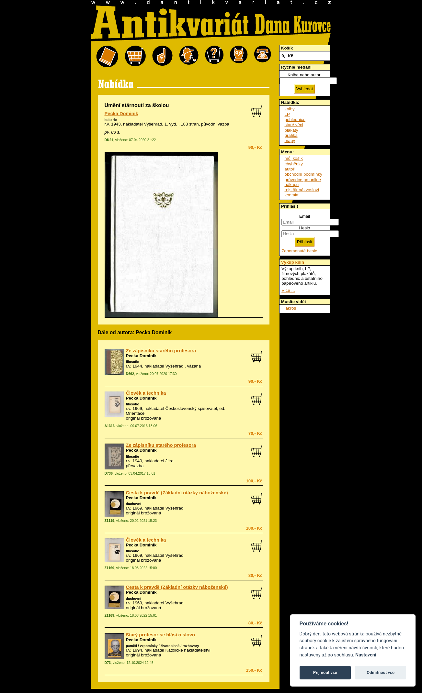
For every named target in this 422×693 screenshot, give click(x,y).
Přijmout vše (325, 672)
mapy (290, 140)
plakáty (291, 130)
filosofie (132, 362)
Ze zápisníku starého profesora (161, 350)
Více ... (288, 290)
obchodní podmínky (303, 174)
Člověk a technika (146, 393)
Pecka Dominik (121, 113)
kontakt (292, 194)
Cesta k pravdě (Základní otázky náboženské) (177, 492)
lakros (290, 308)
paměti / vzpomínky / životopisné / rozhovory (162, 646)
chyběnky (294, 163)
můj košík (294, 158)
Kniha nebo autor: (305, 74)
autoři (290, 169)
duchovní (133, 504)
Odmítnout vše (380, 672)
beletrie (111, 120)
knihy (290, 108)
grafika (291, 135)
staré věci (294, 124)
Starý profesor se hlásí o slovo (160, 634)
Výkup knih (292, 262)
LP (287, 114)
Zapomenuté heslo (299, 250)
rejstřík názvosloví (302, 189)
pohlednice (295, 119)
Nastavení (365, 655)
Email (304, 216)
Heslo (304, 228)
